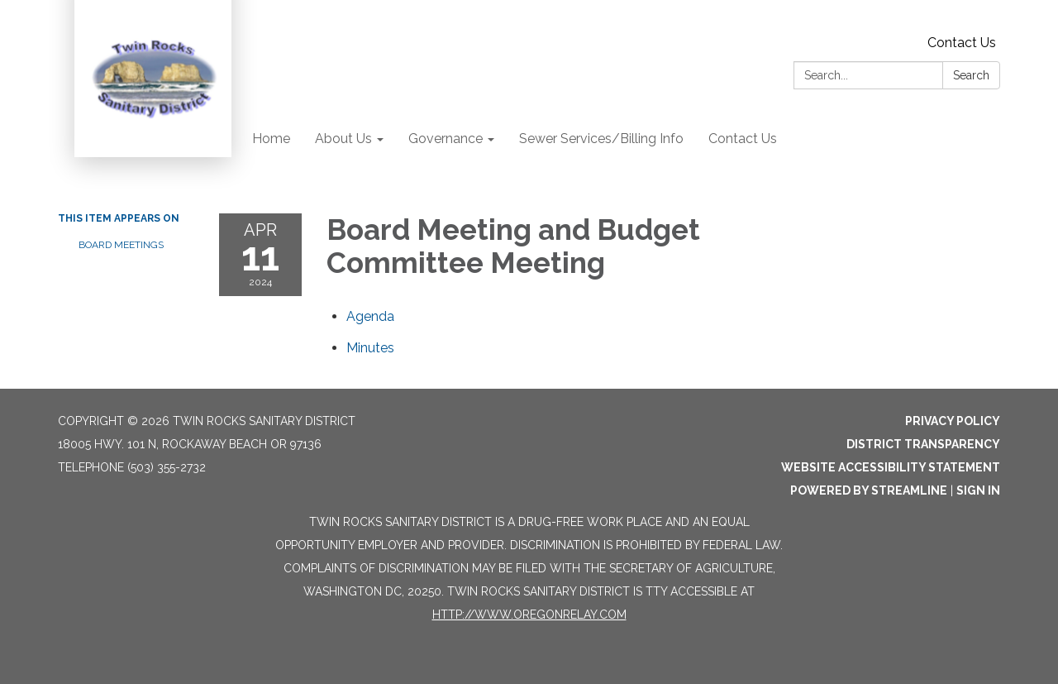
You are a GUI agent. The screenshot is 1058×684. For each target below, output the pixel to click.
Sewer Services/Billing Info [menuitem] (601, 138)
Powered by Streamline (868, 490)
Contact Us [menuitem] (742, 138)
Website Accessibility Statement (890, 467)
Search (971, 75)
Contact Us (961, 42)
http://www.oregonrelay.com (529, 614)
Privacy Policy (952, 421)
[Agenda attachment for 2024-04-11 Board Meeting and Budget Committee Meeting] (370, 316)
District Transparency (923, 444)
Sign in (978, 490)
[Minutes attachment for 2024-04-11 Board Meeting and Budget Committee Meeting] (370, 348)
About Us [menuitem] (343, 138)
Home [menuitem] (271, 138)
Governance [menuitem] (445, 138)
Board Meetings (121, 245)
